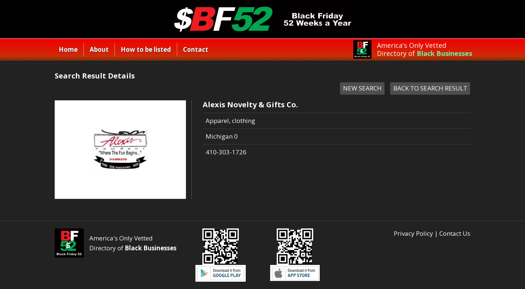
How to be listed (146, 49)
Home (68, 49)
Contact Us (454, 233)
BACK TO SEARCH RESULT (430, 88)
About (99, 49)
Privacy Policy (413, 233)
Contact (195, 49)
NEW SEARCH (362, 88)
